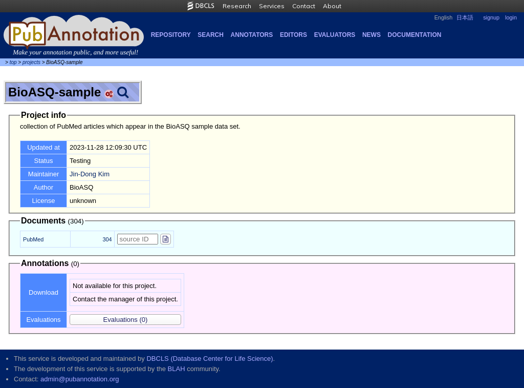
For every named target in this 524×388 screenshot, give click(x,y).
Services (272, 6)
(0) (125, 319)
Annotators (252, 34)
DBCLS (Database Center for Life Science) (209, 358)
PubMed (33, 239)
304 (107, 239)
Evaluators (335, 34)
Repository (171, 34)
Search (211, 34)
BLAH (176, 369)
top (13, 62)
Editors (293, 34)
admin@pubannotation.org (79, 379)
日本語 (464, 17)
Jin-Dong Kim (90, 174)
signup (491, 17)
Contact (303, 6)
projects (31, 62)
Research (237, 6)
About (332, 6)
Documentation (415, 34)
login (511, 17)
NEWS (371, 34)
